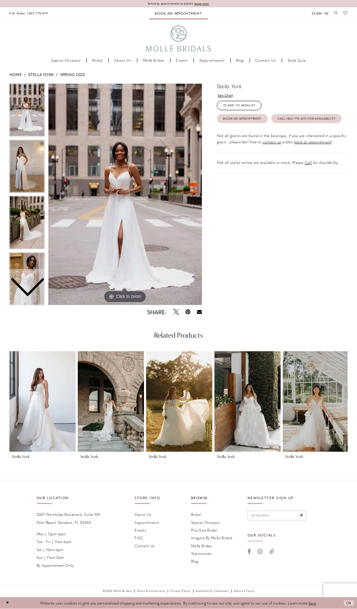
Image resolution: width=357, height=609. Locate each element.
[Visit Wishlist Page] (345, 13)
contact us (272, 160)
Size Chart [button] (227, 96)
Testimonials (201, 553)
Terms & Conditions (151, 591)
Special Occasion (205, 522)
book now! (205, 3)
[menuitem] (31, 13)
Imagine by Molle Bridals (212, 538)
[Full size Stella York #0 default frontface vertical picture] (125, 194)
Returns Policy (244, 591)
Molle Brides (201, 546)
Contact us (144, 546)
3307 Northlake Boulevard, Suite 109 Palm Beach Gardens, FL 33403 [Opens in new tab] (68, 518)
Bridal (196, 514)
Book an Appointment (246, 122)
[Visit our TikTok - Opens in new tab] (272, 553)
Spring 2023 (72, 75)
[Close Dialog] (7, 603)
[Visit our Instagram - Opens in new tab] (260, 553)
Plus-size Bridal (204, 530)
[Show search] (334, 13)
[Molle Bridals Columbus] (178, 39)
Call (308, 181)
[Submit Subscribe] (308, 516)
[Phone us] (31, 13)
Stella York (41, 75)
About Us (143, 514)
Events (140, 530)
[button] (317, 13)
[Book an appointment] (178, 13)
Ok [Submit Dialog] (348, 603)
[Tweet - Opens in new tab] (176, 312)
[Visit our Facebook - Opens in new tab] (249, 553)
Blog (194, 561)
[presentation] (42, 402)
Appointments (147, 522)
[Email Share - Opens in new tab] (199, 312)
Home (15, 75)
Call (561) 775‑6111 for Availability (257, 136)
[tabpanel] (125, 194)
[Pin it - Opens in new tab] (187, 312)
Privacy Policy (180, 591)
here (312, 603)
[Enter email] (281, 516)
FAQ (139, 538)
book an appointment (312, 160)
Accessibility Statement (212, 591)
